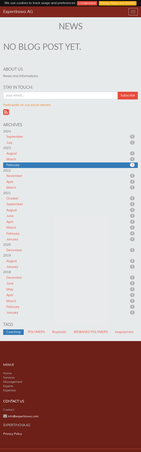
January (70, 239)
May (70, 289)
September (70, 137)
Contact (8, 410)
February (70, 165)
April (70, 182)
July (70, 143)
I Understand (87, 3)
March (70, 159)
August (70, 153)
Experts (8, 386)
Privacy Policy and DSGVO (117, 3)
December (70, 250)
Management (12, 382)
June (70, 216)
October (70, 198)
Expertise (9, 390)
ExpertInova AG (18, 11)
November (70, 176)
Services (9, 377)
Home (7, 373)
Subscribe (127, 95)
